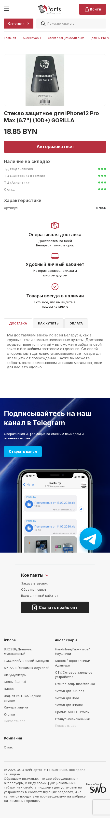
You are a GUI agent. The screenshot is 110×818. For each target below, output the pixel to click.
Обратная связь (33, 589)
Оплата (76, 323)
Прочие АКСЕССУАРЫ (72, 712)
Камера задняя (16, 707)
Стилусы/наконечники (72, 719)
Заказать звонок (34, 583)
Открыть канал (23, 451)
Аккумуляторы (15, 675)
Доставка (18, 323)
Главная (10, 38)
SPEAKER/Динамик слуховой (26, 668)
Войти (92, 9)
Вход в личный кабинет (39, 595)
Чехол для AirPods (69, 691)
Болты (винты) (15, 682)
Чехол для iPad (67, 698)
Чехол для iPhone (69, 705)
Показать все (15, 721)
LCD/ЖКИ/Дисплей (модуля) (26, 661)
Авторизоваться (55, 146)
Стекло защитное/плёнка (66, 38)
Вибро (9, 689)
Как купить (48, 323)
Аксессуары (32, 38)
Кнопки (9, 714)
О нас (8, 747)
